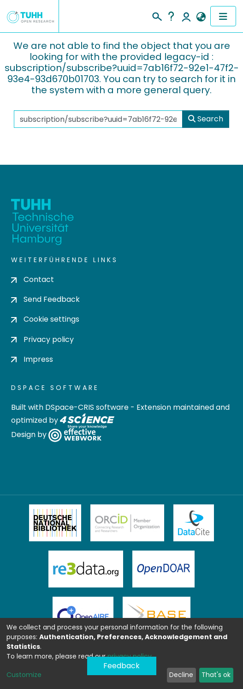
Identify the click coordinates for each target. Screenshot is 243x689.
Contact (32, 279)
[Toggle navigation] (223, 16)
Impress (32, 359)
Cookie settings (45, 319)
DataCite (194, 522)
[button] (201, 17)
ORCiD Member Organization (127, 523)
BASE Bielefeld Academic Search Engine (156, 615)
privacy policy (129, 656)
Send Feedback (45, 299)
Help (171, 16)
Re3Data (86, 569)
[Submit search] (156, 15)
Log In (186, 16)
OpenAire (83, 615)
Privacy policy (42, 339)
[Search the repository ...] (98, 119)
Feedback (121, 665)
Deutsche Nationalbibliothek (55, 523)
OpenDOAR (163, 569)
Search (205, 119)
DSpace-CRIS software (87, 407)
